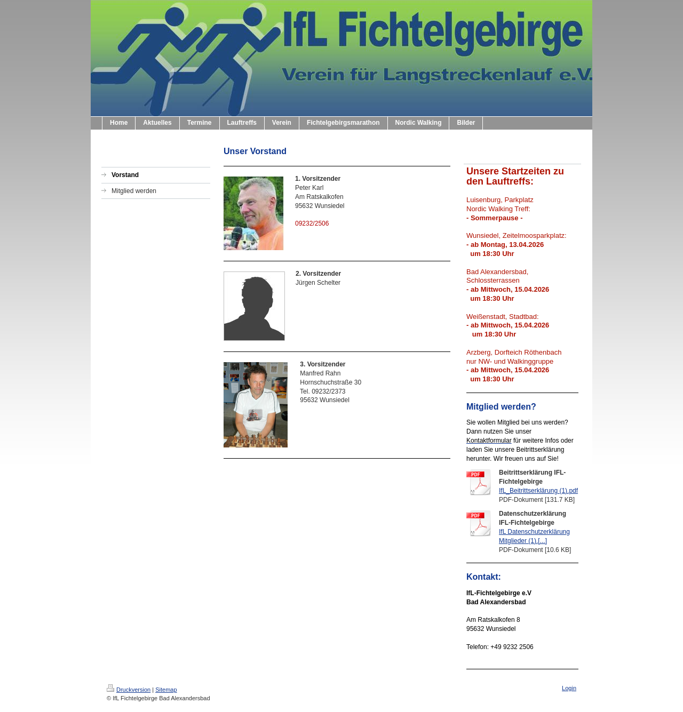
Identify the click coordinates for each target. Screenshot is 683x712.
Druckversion (128, 689)
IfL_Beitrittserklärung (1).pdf (538, 490)
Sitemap (166, 689)
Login (569, 688)
